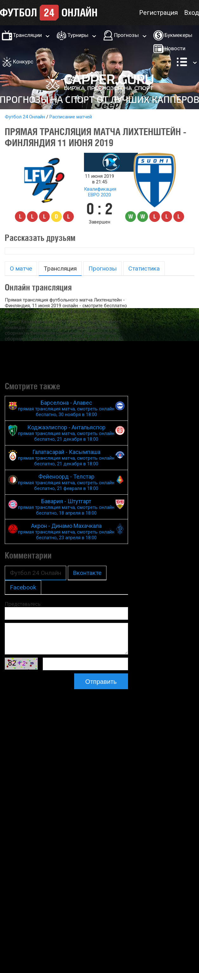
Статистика (144, 268)
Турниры (77, 35)
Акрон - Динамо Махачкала (66, 531)
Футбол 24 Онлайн (25, 117)
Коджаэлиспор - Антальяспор (66, 433)
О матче (21, 268)
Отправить (101, 681)
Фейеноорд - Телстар (66, 482)
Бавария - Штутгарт (66, 507)
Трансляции (27, 35)
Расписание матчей (70, 117)
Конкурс (23, 61)
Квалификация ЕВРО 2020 (100, 192)
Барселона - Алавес (66, 408)
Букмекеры (178, 35)
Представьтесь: (23, 604)
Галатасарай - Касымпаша (66, 458)
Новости (174, 48)
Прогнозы (126, 35)
